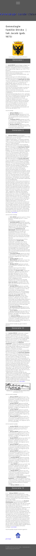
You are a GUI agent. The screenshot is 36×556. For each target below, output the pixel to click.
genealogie (8, 538)
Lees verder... (22, 381)
